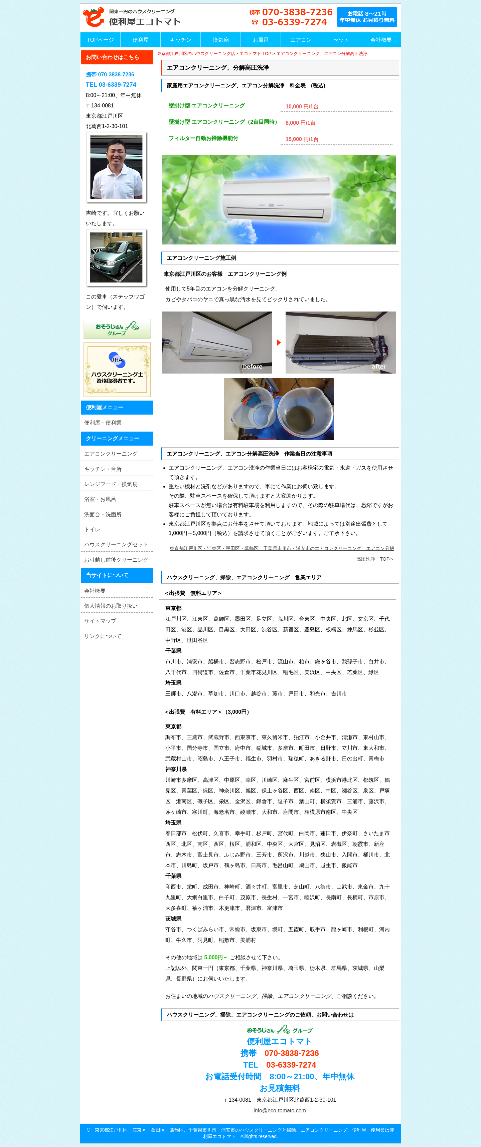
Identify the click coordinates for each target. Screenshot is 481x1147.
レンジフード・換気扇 (111, 484)
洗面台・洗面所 (103, 514)
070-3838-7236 (292, 1053)
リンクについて (103, 636)
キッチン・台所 (103, 469)
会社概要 (381, 40)
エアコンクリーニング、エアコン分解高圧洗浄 (321, 53)
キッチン (180, 40)
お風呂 (261, 40)
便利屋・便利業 (103, 423)
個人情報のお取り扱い (111, 606)
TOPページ (100, 40)
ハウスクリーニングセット (116, 544)
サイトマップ (100, 621)
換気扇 (221, 40)
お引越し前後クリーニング (116, 560)
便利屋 (141, 40)
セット (341, 40)
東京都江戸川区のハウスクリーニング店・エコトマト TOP (214, 53)
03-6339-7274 (291, 1064)
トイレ (92, 529)
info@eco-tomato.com (280, 1110)
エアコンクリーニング (111, 454)
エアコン (301, 40)
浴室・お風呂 (100, 499)
